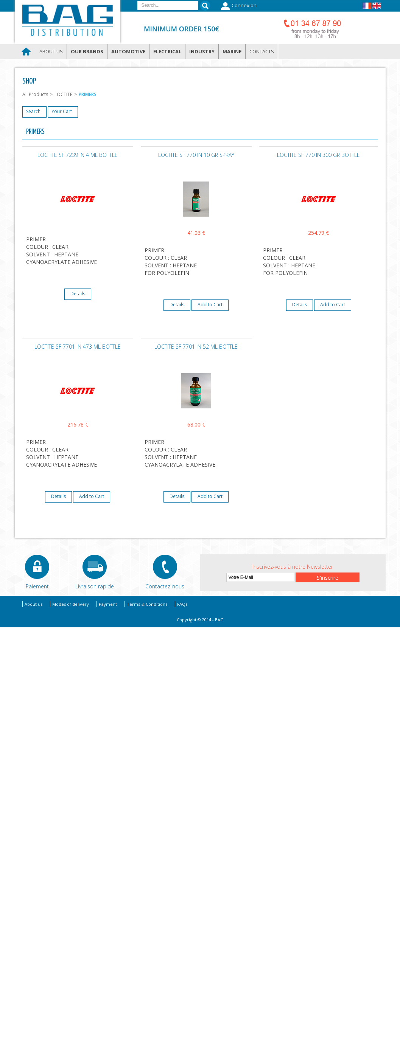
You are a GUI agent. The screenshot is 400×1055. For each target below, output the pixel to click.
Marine (232, 51)
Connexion (238, 6)
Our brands (87, 51)
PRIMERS (87, 94)
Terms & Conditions (147, 604)
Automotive (128, 51)
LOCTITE (63, 94)
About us (51, 51)
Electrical (167, 51)
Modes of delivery (70, 604)
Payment (108, 604)
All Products (35, 94)
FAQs (182, 604)
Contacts (261, 51)
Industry (202, 51)
